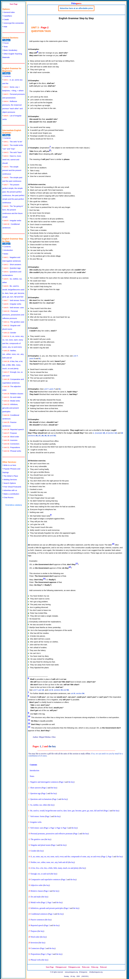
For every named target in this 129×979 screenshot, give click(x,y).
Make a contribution (11, 494)
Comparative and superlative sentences (45, 879)
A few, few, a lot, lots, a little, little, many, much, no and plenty (12, 364)
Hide (5, 27)
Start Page (14, 4)
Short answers (12, 264)
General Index (9, 12)
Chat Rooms (8, 497)
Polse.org (94, 967)
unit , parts (49, 389)
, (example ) (99, 433)
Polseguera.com (74, 967)
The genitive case (14, 322)
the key (52, 746)
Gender (10, 333)
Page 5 (65, 828)
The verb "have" (13, 152)
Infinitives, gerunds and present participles (10, 408)
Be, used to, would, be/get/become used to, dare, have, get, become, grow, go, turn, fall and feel (66, 811)
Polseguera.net (61, 967)
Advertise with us (10, 490)
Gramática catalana (13, 505)
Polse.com (85, 967)
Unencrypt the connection (14, 23)
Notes (6, 254)
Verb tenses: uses (14, 307)
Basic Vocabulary (10, 50)
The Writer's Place (11, 476)
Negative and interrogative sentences (44, 782)
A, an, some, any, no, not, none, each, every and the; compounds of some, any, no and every (66, 857)
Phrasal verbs (12, 451)
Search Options (10, 483)
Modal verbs (12, 401)
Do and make (12, 397)
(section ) (111, 433)
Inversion (11, 440)
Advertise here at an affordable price (76, 8)
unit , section (77, 693)
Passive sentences (37, 920)
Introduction (8, 250)
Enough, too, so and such (40, 874)
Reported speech (14, 429)
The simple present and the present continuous (11, 170)
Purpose (10, 433)
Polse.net (103, 967)
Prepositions (12, 447)
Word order (11, 437)
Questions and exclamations (41, 799)
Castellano (8, 16)
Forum (6, 43)
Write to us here (10, 465)
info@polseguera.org (96, 972)
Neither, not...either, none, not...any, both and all (13, 354)
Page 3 (53, 828)
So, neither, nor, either (38, 805)
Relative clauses (13, 394)
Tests (6, 47)
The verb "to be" (13, 142)
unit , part (38, 690)
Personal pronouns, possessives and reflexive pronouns (13, 314)
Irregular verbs (12, 220)
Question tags (12, 268)
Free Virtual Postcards (12, 487)
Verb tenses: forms (14, 300)
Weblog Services (10, 480)
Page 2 (62, 782)
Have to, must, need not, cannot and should (11, 159)
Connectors (11, 444)
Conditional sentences (39, 914)
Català (6, 19)
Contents (7, 76)
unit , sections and (58, 690)
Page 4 (59, 828)
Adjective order (37, 885)
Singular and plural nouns (40, 845)
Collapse (6, 40)
